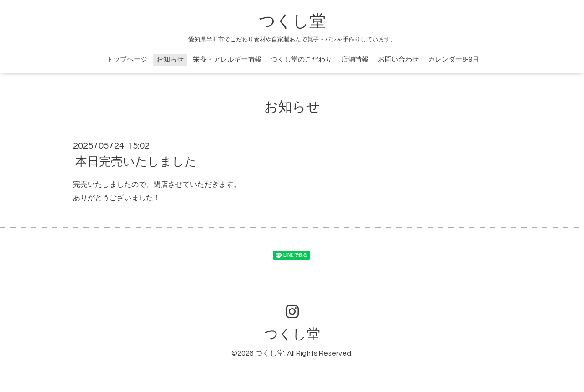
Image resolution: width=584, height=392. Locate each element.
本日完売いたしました (136, 162)
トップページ (126, 59)
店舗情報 (355, 59)
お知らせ (170, 59)
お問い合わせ (398, 59)
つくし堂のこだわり (301, 59)
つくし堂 (292, 21)
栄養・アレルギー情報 (227, 59)
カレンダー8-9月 (453, 59)
